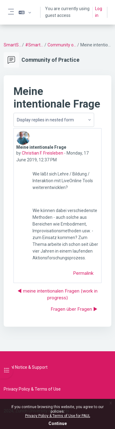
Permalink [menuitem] (83, 273)
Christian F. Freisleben (42, 153)
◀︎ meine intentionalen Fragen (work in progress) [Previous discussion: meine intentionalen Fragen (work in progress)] (57, 294)
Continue (57, 423)
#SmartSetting (34, 44)
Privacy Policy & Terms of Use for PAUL (57, 416)
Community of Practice (62, 44)
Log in (98, 12)
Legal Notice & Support (26, 367)
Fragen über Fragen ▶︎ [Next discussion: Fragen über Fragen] (74, 309)
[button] (25, 12)
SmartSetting (12, 44)
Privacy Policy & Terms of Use (32, 389)
